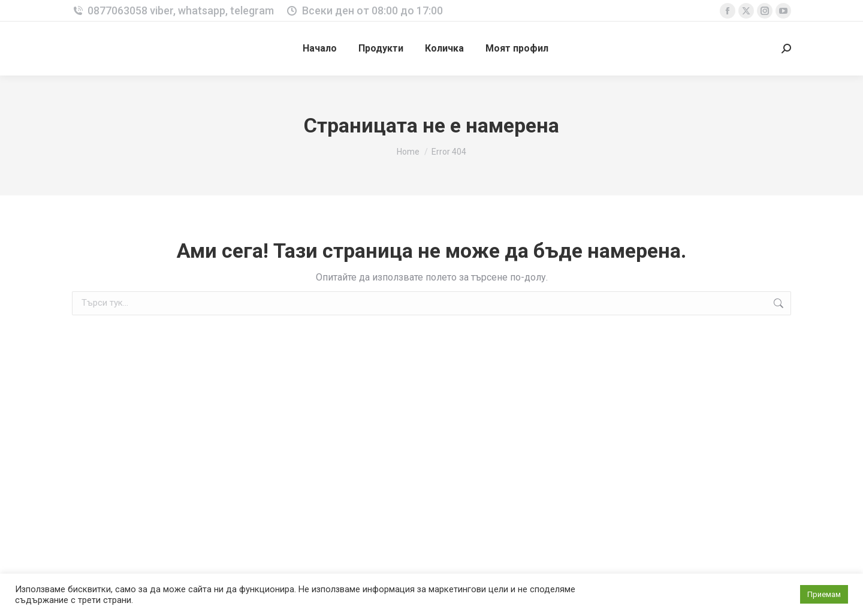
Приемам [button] (824, 594)
